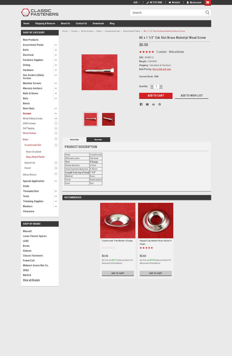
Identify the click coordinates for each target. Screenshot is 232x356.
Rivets (26, 103)
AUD (136, 2)
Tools (26, 196)
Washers (28, 206)
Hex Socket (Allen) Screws (33, 77)
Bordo (26, 245)
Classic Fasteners (33, 255)
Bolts (26, 49)
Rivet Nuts (28, 108)
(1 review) (161, 51)
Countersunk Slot (33, 145)
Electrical (28, 54)
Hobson (27, 250)
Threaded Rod (31, 191)
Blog (112, 23)
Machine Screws (32, 83)
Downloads (98, 23)
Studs (26, 186)
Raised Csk (30, 162)
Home (26, 23)
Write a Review (176, 51)
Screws (27, 113)
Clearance (28, 211)
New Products (31, 39)
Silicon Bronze (29, 174)
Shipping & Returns (45, 23)
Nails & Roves (30, 93)
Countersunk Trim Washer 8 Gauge (117, 241)
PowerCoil (28, 260)
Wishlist (174, 2)
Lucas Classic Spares (35, 236)
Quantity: (143, 86)
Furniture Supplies (33, 60)
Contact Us (81, 23)
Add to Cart (117, 273)
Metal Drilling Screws (33, 118)
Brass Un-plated (33, 151)
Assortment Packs (33, 44)
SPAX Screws (29, 123)
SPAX (26, 270)
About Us (65, 23)
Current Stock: (148, 76)
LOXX (26, 241)
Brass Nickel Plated (35, 156)
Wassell (27, 231)
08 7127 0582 (154, 2)
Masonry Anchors (32, 88)
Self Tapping (28, 128)
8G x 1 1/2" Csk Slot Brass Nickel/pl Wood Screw (164, 31)
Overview (74, 139)
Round (28, 168)
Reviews (98, 139)
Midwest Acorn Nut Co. (36, 265)
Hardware (28, 70)
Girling (26, 65)
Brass (25, 139)
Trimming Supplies (33, 201)
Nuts (25, 98)
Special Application (33, 181)
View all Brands (31, 280)
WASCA (27, 275)
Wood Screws (29, 133)
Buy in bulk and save (162, 69)
